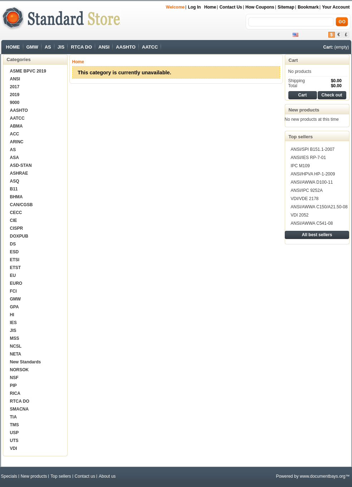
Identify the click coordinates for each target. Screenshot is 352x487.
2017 (15, 86)
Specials (9, 476)
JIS (61, 47)
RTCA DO (81, 47)
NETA (15, 354)
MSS (14, 338)
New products (304, 110)
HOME (13, 47)
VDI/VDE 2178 (305, 198)
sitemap (286, 7)
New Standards (25, 361)
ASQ (14, 181)
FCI (13, 291)
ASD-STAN (21, 165)
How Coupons (259, 7)
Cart (293, 60)
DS (13, 244)
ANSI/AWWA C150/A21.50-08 (319, 206)
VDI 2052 (300, 215)
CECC (16, 212)
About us (107, 476)
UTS (14, 440)
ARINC (17, 141)
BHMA (16, 196)
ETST (15, 267)
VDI (13, 448)
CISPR (16, 228)
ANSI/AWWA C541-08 (312, 223)
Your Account (335, 7)
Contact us (230, 7)
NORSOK (19, 369)
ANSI (103, 47)
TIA (13, 416)
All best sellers (317, 234)
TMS (14, 424)
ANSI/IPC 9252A (307, 190)
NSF (14, 377)
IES (13, 322)
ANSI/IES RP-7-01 (308, 157)
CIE (13, 220)
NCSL (16, 346)
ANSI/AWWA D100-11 (312, 182)
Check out (331, 95)
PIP (13, 385)
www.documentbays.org (322, 476)
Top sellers (301, 136)
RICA (15, 393)
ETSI (15, 259)
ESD (14, 251)
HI (12, 314)
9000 (15, 102)
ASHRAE (19, 173)
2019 (15, 94)
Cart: (328, 47)
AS (48, 47)
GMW (32, 47)
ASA (14, 157)
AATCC (150, 47)
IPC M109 (300, 165)
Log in (194, 7)
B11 (14, 189)
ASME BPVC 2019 (28, 71)
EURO (16, 283)
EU (13, 275)
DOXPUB (19, 236)
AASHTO (126, 47)
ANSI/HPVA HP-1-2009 (313, 174)
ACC (14, 133)
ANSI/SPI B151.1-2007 (313, 149)
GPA (14, 306)
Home (210, 7)
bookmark (308, 7)
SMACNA (19, 409)
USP (14, 432)
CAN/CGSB (21, 204)
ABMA (16, 126)
